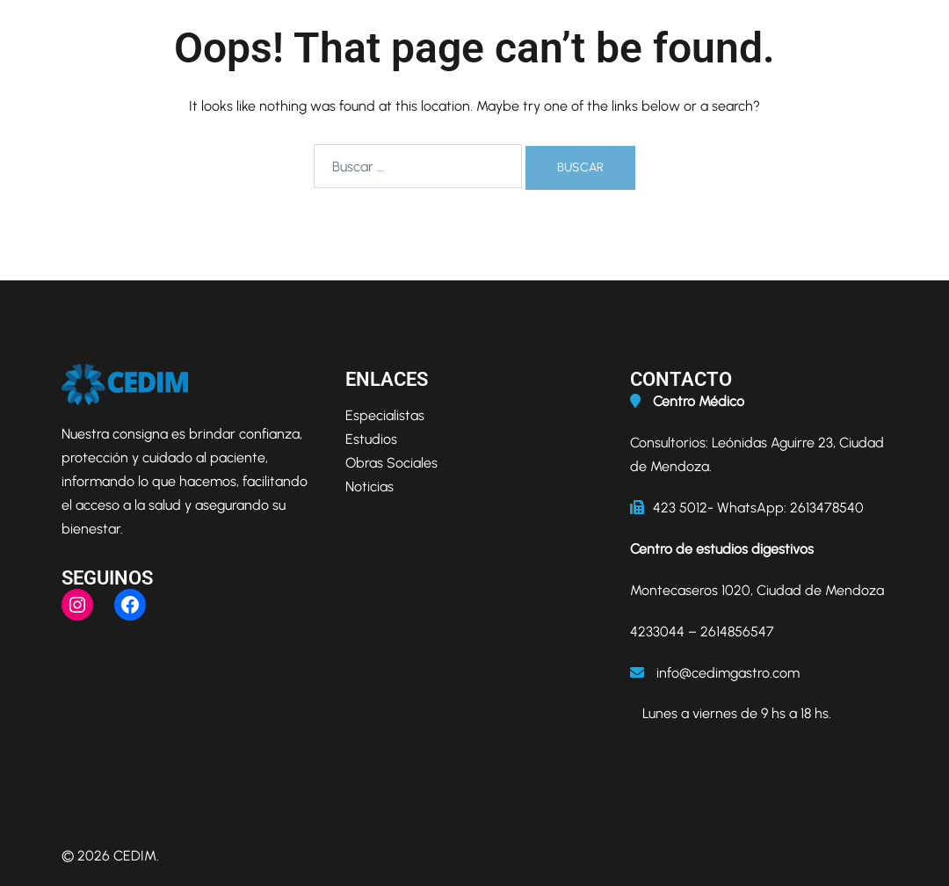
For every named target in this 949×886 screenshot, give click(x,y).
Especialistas (384, 415)
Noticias (369, 486)
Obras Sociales (391, 462)
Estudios (371, 439)
